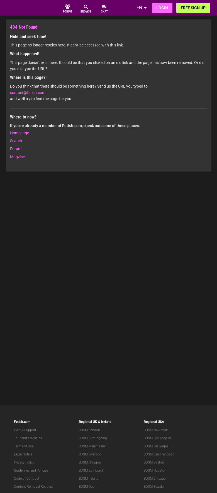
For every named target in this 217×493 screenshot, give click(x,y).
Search (16, 140)
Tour (17, 438)
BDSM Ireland (89, 478)
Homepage (19, 133)
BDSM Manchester (92, 446)
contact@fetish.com (27, 92)
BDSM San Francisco (159, 454)
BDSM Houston (155, 470)
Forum (15, 149)
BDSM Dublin (88, 487)
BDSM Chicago (155, 478)
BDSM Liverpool (90, 454)
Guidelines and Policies (31, 470)
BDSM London (89, 430)
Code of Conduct (26, 478)
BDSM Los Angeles (158, 438)
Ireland (106, 422)
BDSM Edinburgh (91, 470)
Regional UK (88, 422)
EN (139, 7)
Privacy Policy (24, 462)
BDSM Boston (154, 462)
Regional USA (154, 422)
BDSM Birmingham (93, 438)
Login (162, 8)
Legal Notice (23, 454)
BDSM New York (156, 430)
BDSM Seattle (154, 487)
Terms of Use (23, 446)
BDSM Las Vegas (156, 446)
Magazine (35, 438)
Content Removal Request (33, 487)
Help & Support (25, 430)
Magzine (17, 157)
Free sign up (193, 8)
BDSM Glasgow (90, 462)
